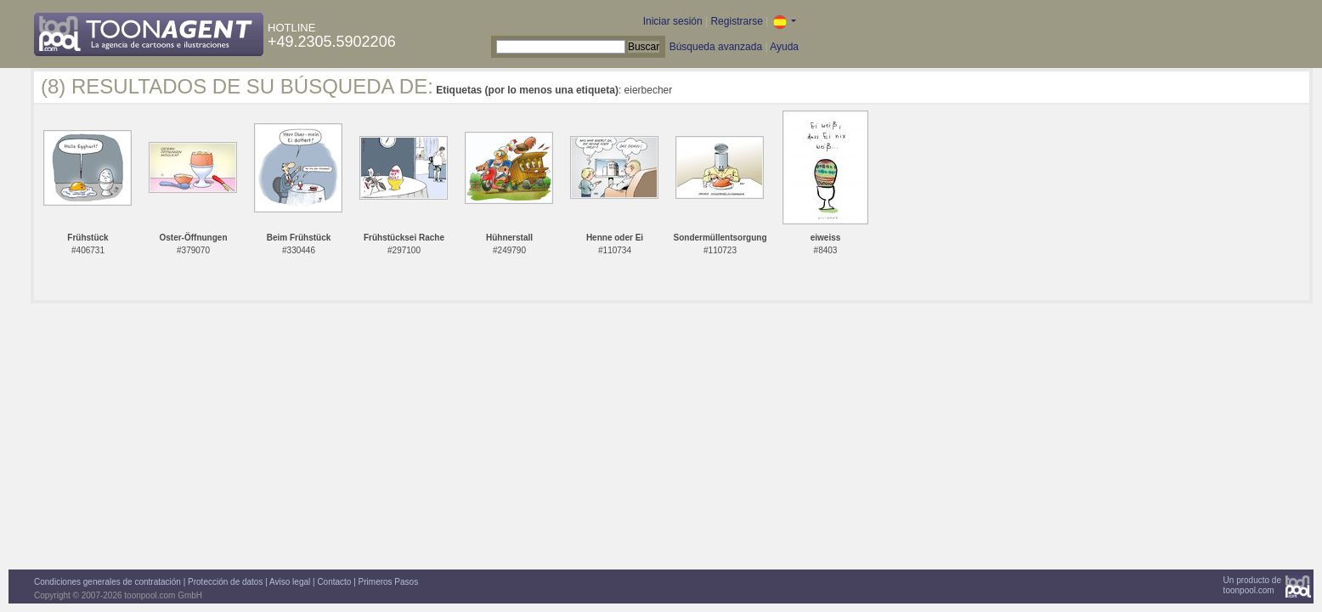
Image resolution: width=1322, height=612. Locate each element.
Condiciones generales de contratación (107, 581)
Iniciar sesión (673, 21)
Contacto (334, 581)
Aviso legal (289, 581)
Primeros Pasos (389, 581)
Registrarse (736, 21)
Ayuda (784, 47)
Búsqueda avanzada (715, 47)
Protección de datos (225, 581)
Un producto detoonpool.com (1252, 585)
